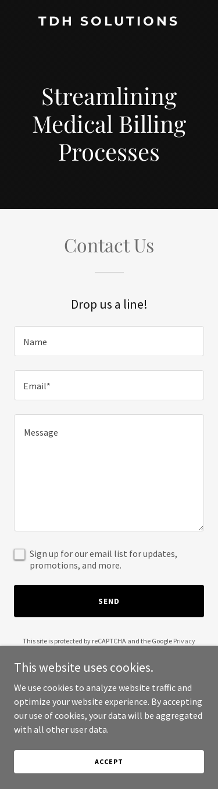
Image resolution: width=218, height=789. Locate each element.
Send (109, 601)
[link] (109, 22)
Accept (109, 761)
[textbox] (109, 341)
